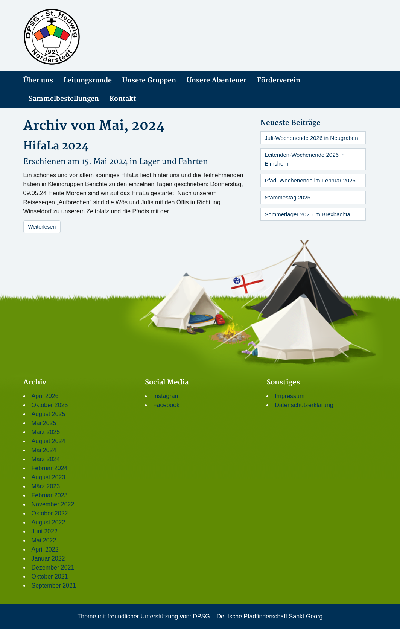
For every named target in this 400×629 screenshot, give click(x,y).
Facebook (166, 405)
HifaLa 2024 (55, 146)
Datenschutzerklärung (304, 405)
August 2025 (48, 414)
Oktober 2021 (50, 576)
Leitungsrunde (88, 80)
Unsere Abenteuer (216, 80)
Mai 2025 (44, 423)
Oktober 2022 (50, 513)
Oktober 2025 (50, 405)
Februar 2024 (50, 468)
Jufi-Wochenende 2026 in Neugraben (311, 138)
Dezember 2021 (53, 567)
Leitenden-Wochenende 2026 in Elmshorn (304, 159)
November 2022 (53, 504)
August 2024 (48, 441)
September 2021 (54, 585)
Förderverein (278, 80)
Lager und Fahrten (173, 161)
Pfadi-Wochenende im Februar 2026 (310, 180)
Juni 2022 (45, 531)
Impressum (289, 396)
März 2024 (46, 459)
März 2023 (46, 486)
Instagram (166, 396)
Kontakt (123, 99)
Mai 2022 (44, 540)
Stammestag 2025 (287, 197)
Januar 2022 (48, 558)
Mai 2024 (44, 450)
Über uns (38, 80)
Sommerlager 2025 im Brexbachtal (308, 214)
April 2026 (45, 396)
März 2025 (46, 432)
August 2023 (48, 477)
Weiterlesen (42, 227)
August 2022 (48, 522)
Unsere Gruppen (149, 80)
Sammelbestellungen (64, 99)
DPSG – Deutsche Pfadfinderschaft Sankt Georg (257, 616)
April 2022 (45, 549)
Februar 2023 (50, 495)
